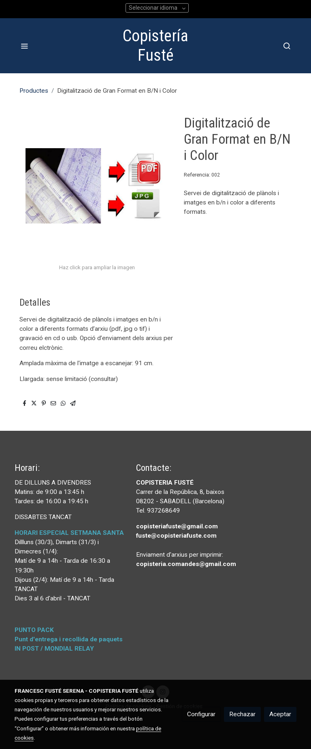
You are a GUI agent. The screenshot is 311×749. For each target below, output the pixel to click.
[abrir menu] (24, 46)
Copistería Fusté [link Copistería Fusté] (155, 45)
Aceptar (280, 714)
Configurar (201, 714)
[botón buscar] (287, 46)
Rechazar (242, 714)
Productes (33, 90)
